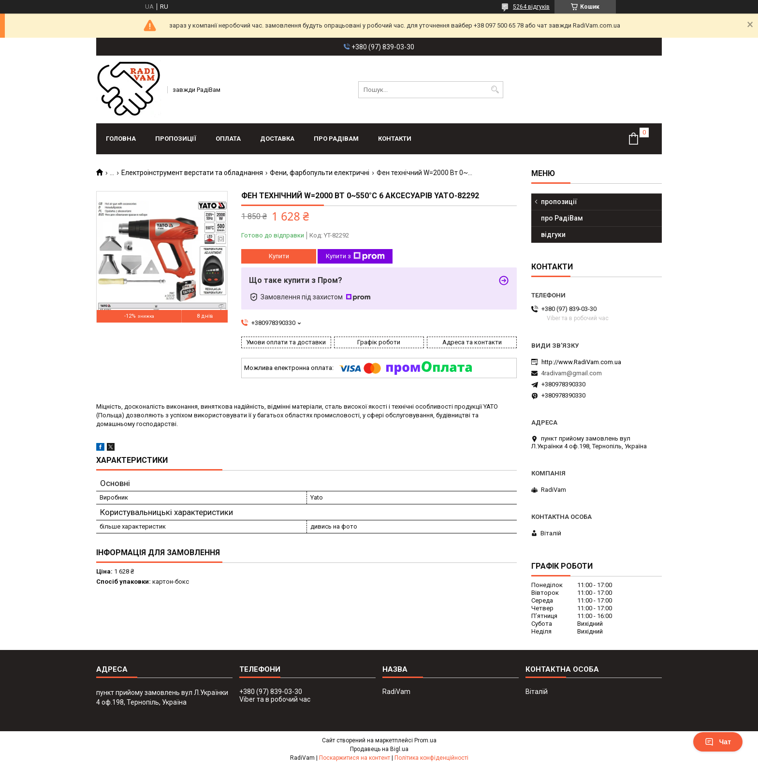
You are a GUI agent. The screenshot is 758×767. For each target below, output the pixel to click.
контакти (394, 138)
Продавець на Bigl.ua (379, 749)
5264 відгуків (531, 6)
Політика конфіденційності (431, 757)
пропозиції (175, 138)
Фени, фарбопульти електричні (319, 173)
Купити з (355, 256)
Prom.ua (425, 740)
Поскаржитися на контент (354, 757)
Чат (718, 742)
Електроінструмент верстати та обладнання (192, 173)
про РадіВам (336, 138)
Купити (279, 256)
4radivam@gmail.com (571, 373)
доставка (277, 138)
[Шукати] (494, 89)
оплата (228, 138)
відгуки (553, 234)
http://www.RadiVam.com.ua (581, 362)
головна (121, 138)
